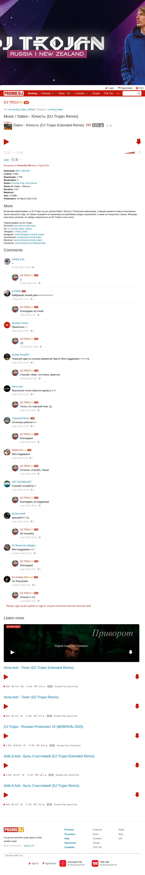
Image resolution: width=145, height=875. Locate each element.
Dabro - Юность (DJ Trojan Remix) (47, 116)
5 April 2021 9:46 (28, 410)
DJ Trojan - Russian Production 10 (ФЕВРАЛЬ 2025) (43, 727)
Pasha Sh (19, 450)
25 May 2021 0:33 (28, 283)
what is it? (29, 845)
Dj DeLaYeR (18, 513)
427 (31, 775)
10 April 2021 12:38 (29, 347)
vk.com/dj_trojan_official (21, 109)
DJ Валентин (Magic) (23, 545)
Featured (48, 93)
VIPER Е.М (18, 259)
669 (8, 804)
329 (30, 716)
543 (8, 716)
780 (32, 745)
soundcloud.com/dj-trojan (29, 237)
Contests (97, 838)
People (96, 93)
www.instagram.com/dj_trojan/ (29, 234)
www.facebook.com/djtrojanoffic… (31, 243)
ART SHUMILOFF (22, 482)
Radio (121, 829)
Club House (31, 183)
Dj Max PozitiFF (20, 355)
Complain (70, 847)
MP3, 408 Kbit (22, 170)
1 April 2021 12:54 (20, 521)
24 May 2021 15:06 (21, 267)
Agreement (70, 843)
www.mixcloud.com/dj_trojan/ (28, 240)
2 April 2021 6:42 (20, 458)
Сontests (82, 93)
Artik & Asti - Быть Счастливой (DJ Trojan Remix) (41, 786)
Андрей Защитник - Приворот (71, 645)
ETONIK (16, 291)
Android (73, 865)
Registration (126, 88)
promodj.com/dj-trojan (24, 225)
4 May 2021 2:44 (27, 315)
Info (120, 838)
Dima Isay (17, 386)
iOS (83, 865)
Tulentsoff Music (21, 418)
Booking (32, 93)
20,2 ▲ (43, 775)
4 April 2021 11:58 (20, 426)
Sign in (35, 863)
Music (65, 93)
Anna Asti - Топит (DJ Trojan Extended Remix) (39, 668)
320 (50, 686)
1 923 (9, 745)
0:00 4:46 (13, 153)
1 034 (9, 775)
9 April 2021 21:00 (20, 331)
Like (6, 159)
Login (111, 88)
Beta (121, 834)
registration (50, 863)
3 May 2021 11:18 (20, 299)
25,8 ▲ (44, 745)
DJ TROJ (13, 102)
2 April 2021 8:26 (28, 474)
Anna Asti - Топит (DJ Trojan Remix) (31, 697)
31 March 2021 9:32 (21, 585)
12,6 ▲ (41, 716)
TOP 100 (108, 93)
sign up (19, 606)
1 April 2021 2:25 (28, 569)
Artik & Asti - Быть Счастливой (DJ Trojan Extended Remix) (49, 756)
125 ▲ (98, 125)
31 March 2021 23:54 (22, 553)
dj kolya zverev (20, 323)
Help (67, 838)
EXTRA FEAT (13, 627)
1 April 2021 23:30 (28, 537)
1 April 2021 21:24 (20, 490)
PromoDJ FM (24, 165)
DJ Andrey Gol (22, 577)
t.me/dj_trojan (55, 109)
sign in (42, 606)
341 (30, 686)
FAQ (141, 88)
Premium (69, 829)
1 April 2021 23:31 (28, 505)
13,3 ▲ (41, 804)
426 (30, 804)
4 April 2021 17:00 (20, 394)
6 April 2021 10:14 (20, 362)
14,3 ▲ (42, 686)
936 (8, 686)
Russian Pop (18, 183)
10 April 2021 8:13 (28, 378)
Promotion (70, 834)
